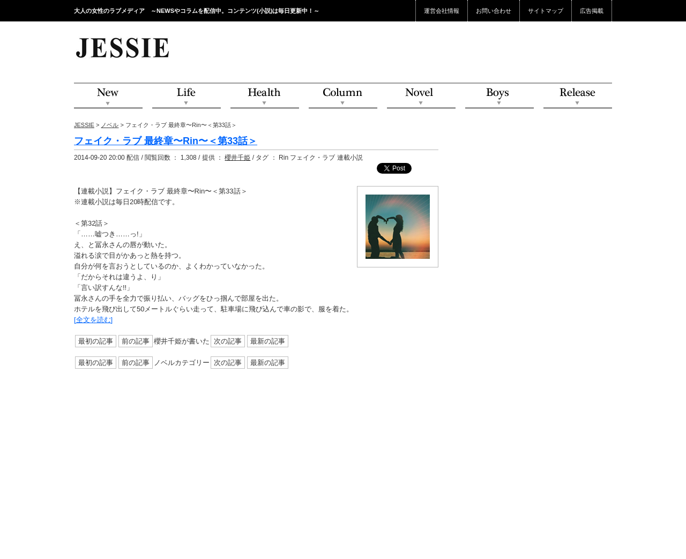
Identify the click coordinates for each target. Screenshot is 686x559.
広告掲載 (591, 11)
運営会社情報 (441, 11)
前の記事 (136, 341)
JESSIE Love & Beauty (123, 47)
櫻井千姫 (237, 157)
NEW (108, 96)
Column (343, 96)
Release (577, 96)
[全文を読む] (93, 320)
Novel (421, 96)
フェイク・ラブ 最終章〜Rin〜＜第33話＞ (165, 141)
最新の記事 (267, 341)
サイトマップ (545, 11)
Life (186, 96)
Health (264, 96)
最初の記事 (95, 341)
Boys (499, 96)
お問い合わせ (493, 11)
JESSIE (84, 125)
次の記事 (228, 341)
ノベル (109, 125)
